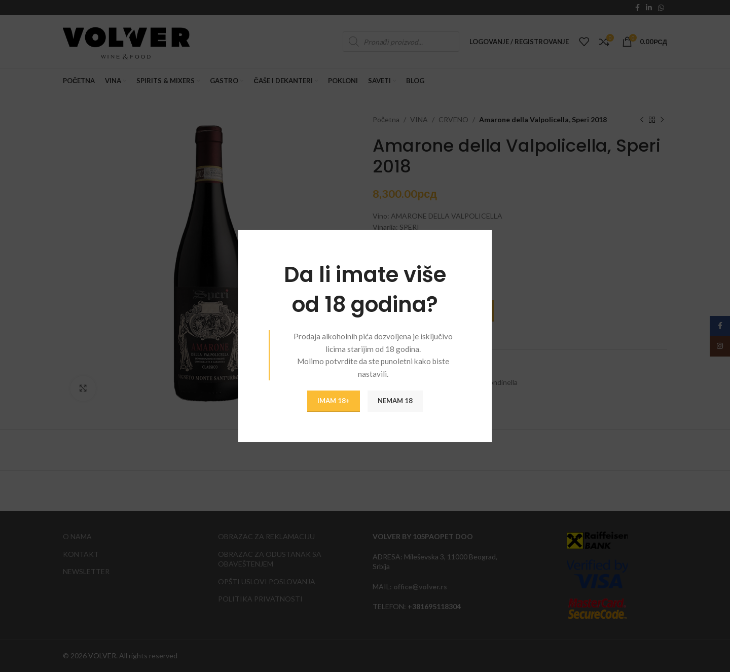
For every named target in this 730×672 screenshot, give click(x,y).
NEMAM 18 (395, 401)
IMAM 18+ (333, 401)
